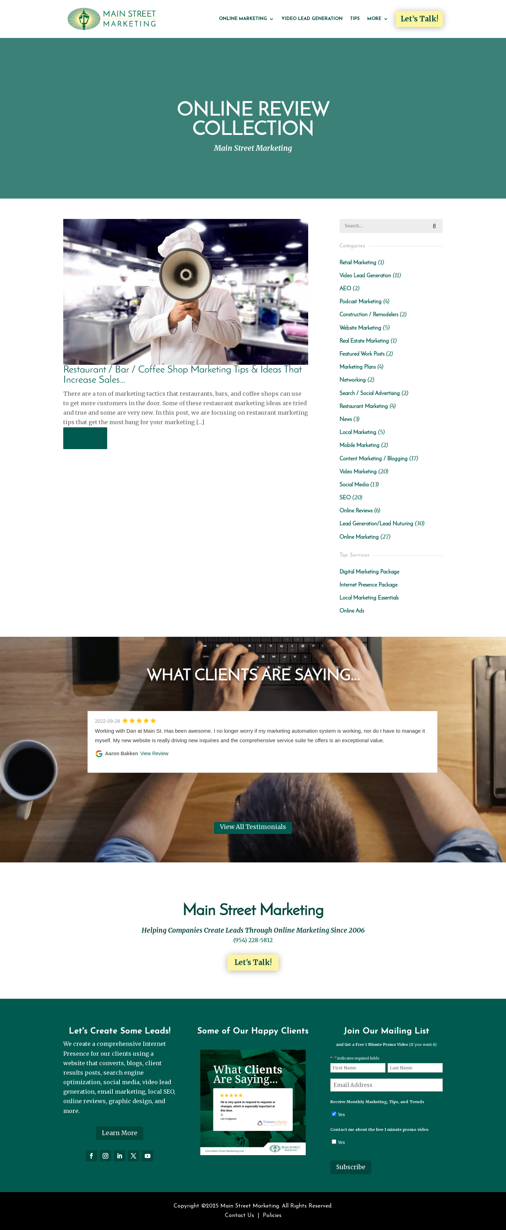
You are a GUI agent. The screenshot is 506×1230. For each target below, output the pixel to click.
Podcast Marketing (360, 302)
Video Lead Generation (312, 19)
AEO (345, 289)
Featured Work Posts (361, 354)
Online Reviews (355, 511)
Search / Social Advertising (369, 393)
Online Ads (351, 611)
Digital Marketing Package (369, 572)
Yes (341, 1114)
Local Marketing (357, 432)
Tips (355, 19)
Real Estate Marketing (364, 341)
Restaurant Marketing (363, 406)
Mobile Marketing (359, 445)
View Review (154, 753)
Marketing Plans (357, 367)
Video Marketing (358, 472)
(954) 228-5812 (253, 940)
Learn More (119, 1133)
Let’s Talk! (419, 18)
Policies (272, 1215)
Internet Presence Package (368, 585)
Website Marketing (360, 328)
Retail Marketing (357, 263)
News (345, 419)
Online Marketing (243, 19)
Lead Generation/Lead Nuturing (376, 524)
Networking (352, 380)
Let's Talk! (253, 962)
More (374, 19)
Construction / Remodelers (368, 315)
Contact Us (239, 1215)
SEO (345, 498)
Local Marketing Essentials (368, 598)
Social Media (354, 485)
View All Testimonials (253, 827)
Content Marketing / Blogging (373, 459)
